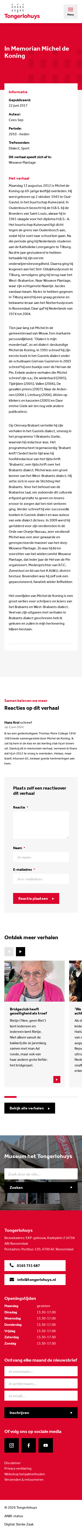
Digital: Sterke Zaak (19, 1524)
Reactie (20, 807)
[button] (20, 951)
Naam (19, 848)
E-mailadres (24, 869)
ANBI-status (13, 1516)
